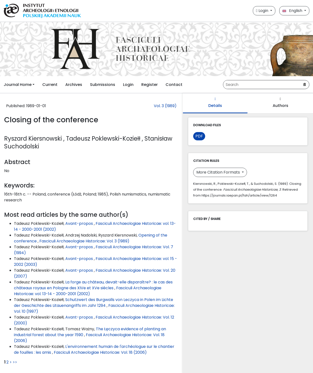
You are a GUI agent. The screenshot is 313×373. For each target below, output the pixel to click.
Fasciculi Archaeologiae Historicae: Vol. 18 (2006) (100, 352)
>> (15, 362)
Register (149, 84)
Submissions (102, 84)
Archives (73, 84)
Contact (174, 84)
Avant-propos (79, 223)
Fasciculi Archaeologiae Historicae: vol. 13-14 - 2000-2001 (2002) (87, 291)
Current (49, 84)
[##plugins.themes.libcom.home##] (156, 49)
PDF (199, 136)
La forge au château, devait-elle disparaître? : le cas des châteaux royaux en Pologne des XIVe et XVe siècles (93, 285)
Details (215, 102)
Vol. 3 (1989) (165, 106)
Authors (280, 102)
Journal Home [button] (18, 84)
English (292, 10)
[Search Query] (261, 84)
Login (262, 10)
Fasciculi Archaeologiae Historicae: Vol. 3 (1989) (84, 241)
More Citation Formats (218, 172)
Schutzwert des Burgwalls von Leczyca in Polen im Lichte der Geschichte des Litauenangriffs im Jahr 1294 (93, 302)
